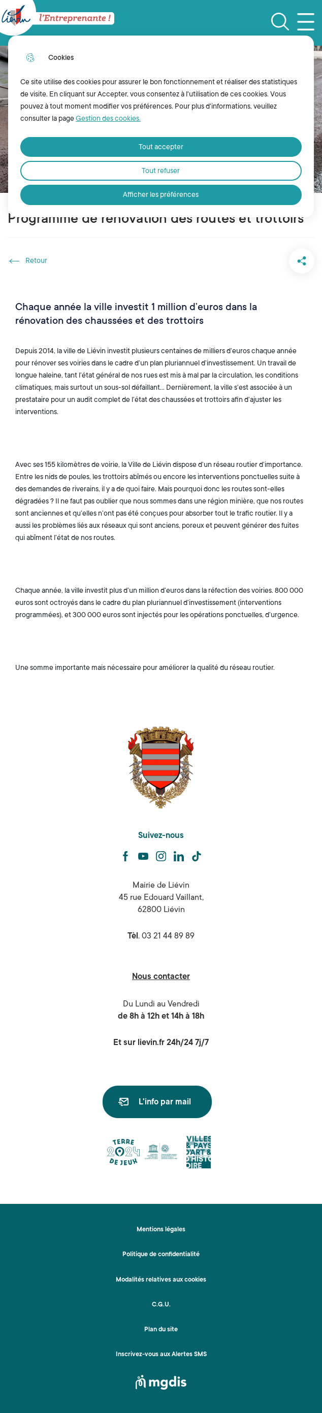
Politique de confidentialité (161, 1254)
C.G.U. (161, 1304)
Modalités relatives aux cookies (161, 1279)
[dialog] (161, 126)
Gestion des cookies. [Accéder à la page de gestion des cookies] (108, 118)
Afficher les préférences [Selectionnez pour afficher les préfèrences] (161, 194)
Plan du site (161, 1329)
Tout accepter (161, 147)
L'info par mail (165, 1101)
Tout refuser (161, 170)
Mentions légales (161, 1229)
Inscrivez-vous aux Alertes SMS (161, 1354)
